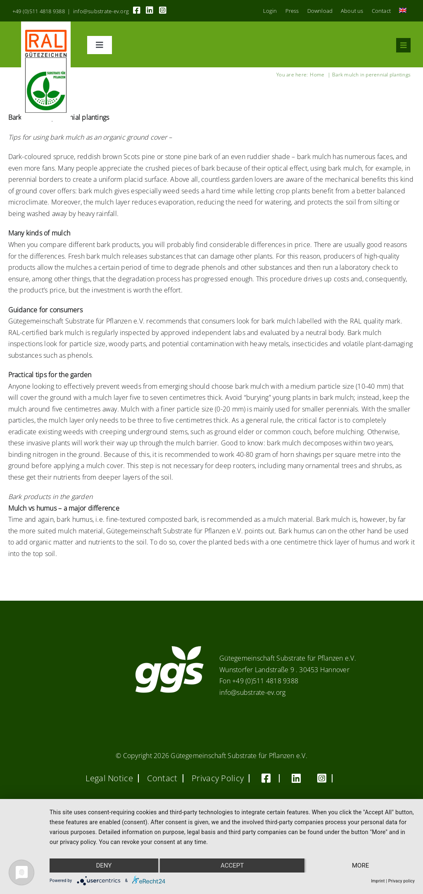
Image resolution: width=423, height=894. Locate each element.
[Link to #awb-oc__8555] (403, 45)
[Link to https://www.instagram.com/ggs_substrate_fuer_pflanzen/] (162, 10)
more (360, 865)
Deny (104, 865)
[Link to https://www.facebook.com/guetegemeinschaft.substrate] (136, 10)
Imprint (378, 881)
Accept (232, 865)
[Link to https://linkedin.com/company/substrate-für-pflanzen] (149, 10)
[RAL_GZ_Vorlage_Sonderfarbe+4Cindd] (46, 24)
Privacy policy (401, 881)
